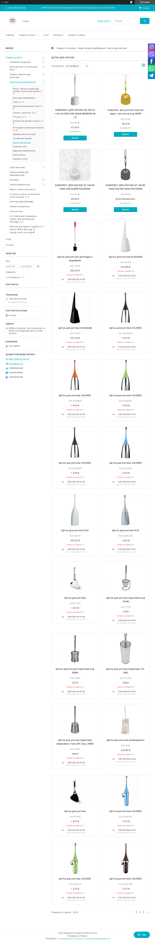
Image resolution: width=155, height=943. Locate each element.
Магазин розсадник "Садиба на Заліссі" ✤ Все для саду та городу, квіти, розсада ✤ (26, 229)
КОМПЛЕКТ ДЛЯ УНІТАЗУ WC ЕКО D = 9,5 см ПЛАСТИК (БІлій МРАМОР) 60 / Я (75, 113)
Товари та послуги (66, 48)
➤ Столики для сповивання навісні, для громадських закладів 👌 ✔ (23, 219)
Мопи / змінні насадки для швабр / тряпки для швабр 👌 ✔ (28, 91)
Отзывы (10, 244)
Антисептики (16, 211)
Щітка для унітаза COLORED (125, 327)
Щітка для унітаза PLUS (75, 530)
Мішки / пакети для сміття (23, 189)
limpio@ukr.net (16, 363)
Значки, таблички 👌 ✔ (24, 112)
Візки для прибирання (24, 97)
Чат (142, 934)
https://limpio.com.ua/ (19, 359)
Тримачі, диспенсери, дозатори (20, 76)
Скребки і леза (20, 158)
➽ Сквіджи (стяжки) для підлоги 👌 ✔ (28, 128)
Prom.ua (93, 933)
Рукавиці (14, 179)
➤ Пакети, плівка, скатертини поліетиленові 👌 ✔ (25, 195)
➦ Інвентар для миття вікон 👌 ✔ (28, 122)
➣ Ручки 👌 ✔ (19, 116)
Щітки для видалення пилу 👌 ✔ (28, 107)
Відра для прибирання (24, 150)
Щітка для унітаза (75, 597)
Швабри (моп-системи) (24, 134)
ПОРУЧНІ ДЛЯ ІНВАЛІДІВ (21, 201)
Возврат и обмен (76, 35)
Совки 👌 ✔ (18, 102)
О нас (46, 35)
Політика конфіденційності (97, 938)
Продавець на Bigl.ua (77, 935)
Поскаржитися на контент (70, 938)
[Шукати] (144, 21)
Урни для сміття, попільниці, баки (24, 68)
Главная (10, 35)
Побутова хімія (17, 167)
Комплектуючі (20, 146)
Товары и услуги (27, 35)
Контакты (58, 35)
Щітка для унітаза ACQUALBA (125, 256)
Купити (75, 138)
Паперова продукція (20, 62)
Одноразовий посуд (20, 184)
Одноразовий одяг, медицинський (19, 173)
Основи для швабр (22, 138)
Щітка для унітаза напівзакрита (125, 740)
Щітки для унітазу (22, 142)
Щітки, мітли (19, 154)
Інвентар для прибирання (91, 48)
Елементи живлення (20, 206)
